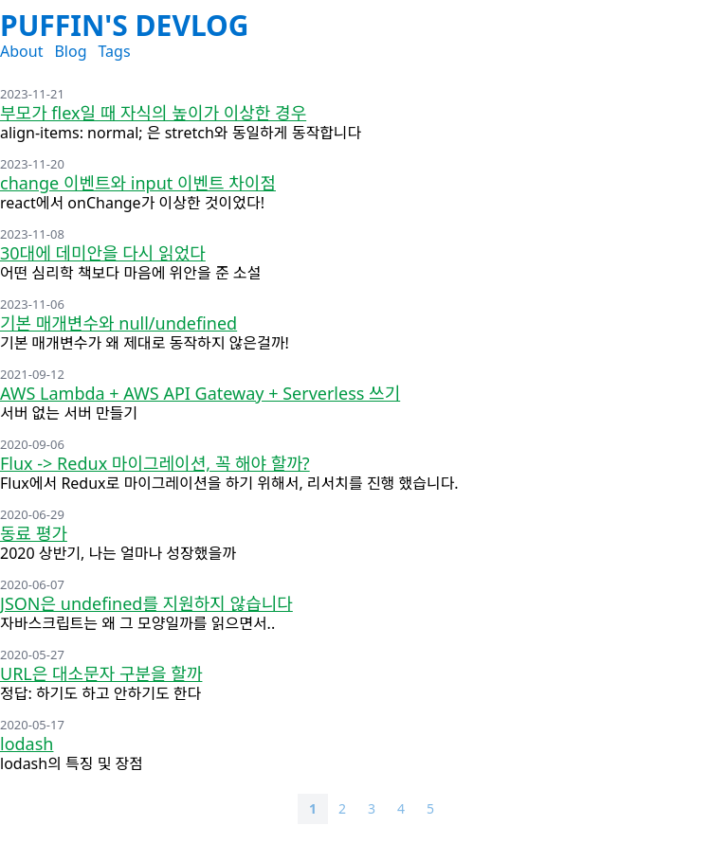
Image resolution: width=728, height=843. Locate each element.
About (21, 51)
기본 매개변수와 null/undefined (118, 323)
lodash (26, 743)
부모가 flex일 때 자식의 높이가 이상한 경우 (153, 112)
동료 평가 (33, 533)
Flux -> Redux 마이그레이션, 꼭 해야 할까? (155, 463)
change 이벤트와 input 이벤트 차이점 (138, 182)
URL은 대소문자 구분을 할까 (101, 673)
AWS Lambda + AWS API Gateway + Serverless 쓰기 (200, 393)
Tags (114, 51)
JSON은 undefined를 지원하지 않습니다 (146, 603)
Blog (70, 51)
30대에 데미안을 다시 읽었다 (103, 253)
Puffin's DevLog (124, 25)
